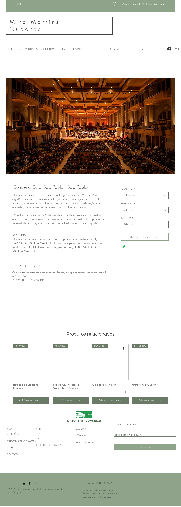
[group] (90, 373)
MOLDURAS (128, 218)
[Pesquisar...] (121, 49)
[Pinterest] (35, 483)
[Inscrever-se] (145, 447)
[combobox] (145, 195)
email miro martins (84, 441)
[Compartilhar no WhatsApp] (123, 246)
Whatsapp (81, 434)
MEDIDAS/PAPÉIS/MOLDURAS (21, 440)
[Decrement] (95, 392)
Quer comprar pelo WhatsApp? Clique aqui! (144, 4)
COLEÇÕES (13, 433)
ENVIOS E (40, 438)
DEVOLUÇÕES (41, 445)
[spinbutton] (110, 392)
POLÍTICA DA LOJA (54, 445)
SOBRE (10, 447)
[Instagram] (24, 483)
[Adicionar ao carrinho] (31, 400)
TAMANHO (128, 189)
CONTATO (12, 454)
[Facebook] (29, 483)
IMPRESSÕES (129, 203)
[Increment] (126, 392)
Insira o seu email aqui (126, 435)
